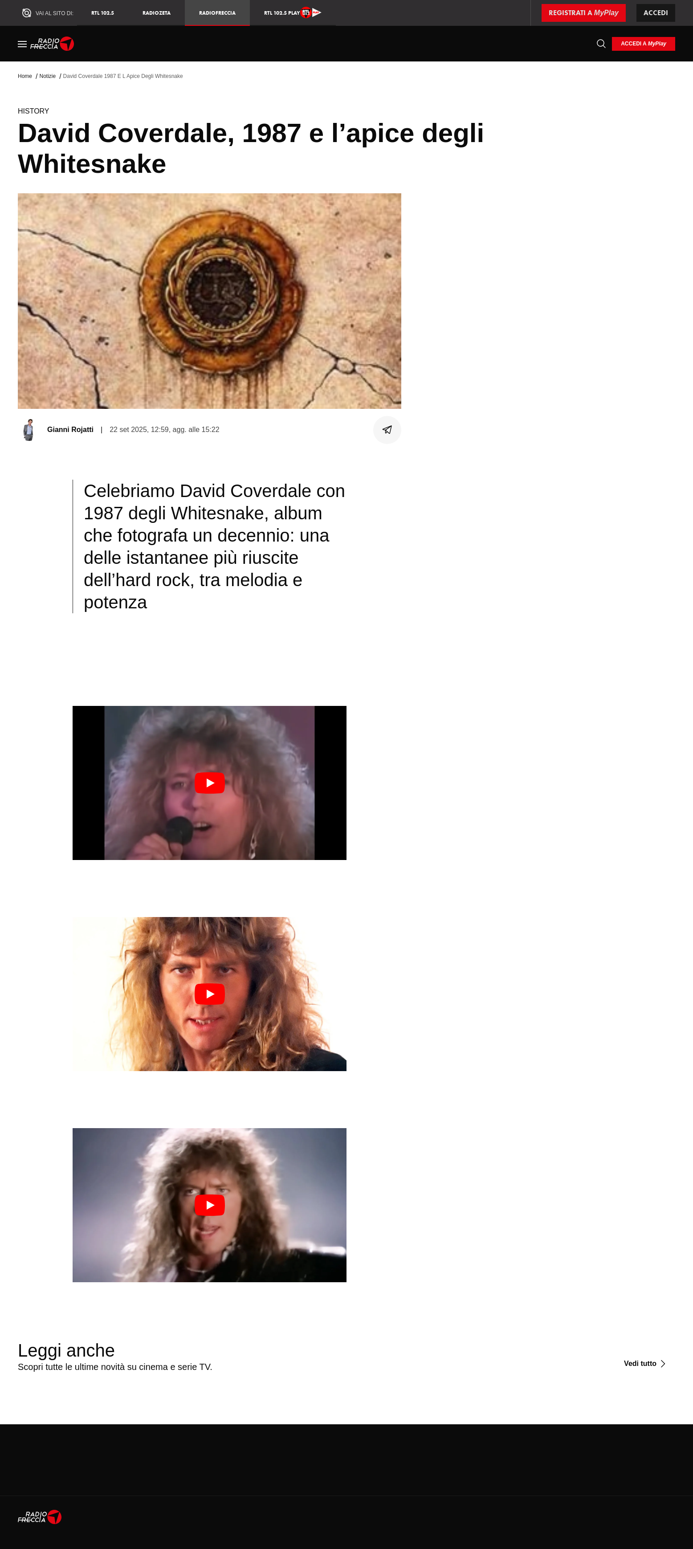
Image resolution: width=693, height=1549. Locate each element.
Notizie (47, 76)
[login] (643, 44)
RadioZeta (157, 12)
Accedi (656, 12)
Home (25, 76)
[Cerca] (601, 43)
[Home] (52, 44)
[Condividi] (387, 430)
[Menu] (22, 44)
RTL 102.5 (102, 12)
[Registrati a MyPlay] (584, 13)
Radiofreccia (217, 12)
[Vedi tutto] (646, 1364)
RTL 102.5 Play (293, 12)
